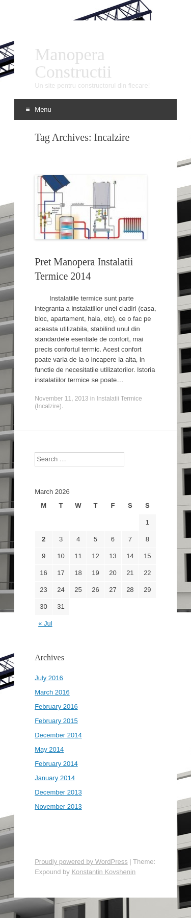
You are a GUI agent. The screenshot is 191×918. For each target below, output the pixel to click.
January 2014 (55, 778)
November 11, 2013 (61, 398)
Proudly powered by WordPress (81, 861)
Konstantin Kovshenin (103, 872)
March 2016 (52, 692)
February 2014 (56, 763)
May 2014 (49, 749)
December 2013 (58, 792)
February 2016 (56, 706)
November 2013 (58, 806)
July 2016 (49, 678)
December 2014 (58, 735)
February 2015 (56, 721)
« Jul (45, 623)
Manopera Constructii (73, 63)
